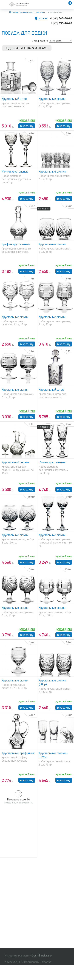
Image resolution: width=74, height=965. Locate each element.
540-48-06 (61, 18)
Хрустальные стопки (52, 171)
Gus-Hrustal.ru (41, 955)
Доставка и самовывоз (21, 12)
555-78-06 (61, 23)
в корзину (26, 126)
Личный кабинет (55, 12)
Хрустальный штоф (14, 99)
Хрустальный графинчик (18, 753)
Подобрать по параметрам (26, 48)
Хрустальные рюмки (52, 99)
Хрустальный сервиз (15, 462)
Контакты (40, 12)
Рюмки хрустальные (15, 171)
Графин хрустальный (16, 244)
